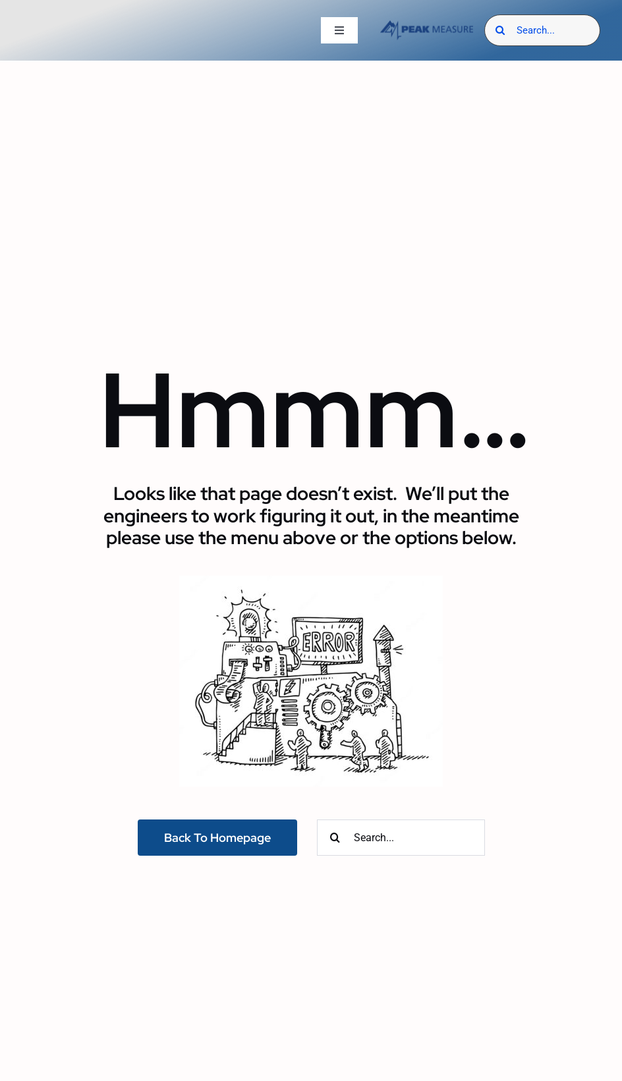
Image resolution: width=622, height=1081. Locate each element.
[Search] (500, 30)
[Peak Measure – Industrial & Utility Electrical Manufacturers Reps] (427, 25)
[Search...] (542, 30)
